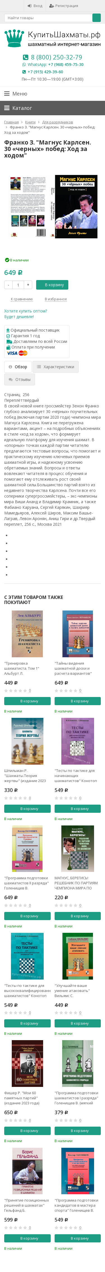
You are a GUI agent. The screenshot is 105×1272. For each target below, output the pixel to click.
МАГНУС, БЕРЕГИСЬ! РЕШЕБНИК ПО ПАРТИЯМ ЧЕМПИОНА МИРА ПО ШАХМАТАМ (76, 883)
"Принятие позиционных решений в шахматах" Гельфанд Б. (26, 1205)
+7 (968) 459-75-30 (65, 64)
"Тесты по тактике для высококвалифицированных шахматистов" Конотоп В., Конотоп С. (27, 990)
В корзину (51, 284)
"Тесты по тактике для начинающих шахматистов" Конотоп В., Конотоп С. (76, 775)
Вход (34, 5)
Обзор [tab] (18, 366)
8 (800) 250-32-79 (56, 57)
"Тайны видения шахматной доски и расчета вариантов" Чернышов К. (73, 668)
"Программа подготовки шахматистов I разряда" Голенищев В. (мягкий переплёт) (76, 1097)
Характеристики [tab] (55, 366)
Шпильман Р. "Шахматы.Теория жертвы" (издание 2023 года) (25, 775)
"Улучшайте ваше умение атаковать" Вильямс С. (72, 990)
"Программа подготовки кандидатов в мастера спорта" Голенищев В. (76, 1205)
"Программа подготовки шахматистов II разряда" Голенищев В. (26, 883)
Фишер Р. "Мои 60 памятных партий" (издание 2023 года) (21, 1097)
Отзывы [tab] (20, 379)
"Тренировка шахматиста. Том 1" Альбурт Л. (21, 668)
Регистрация (63, 5)
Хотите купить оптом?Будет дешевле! (25, 313)
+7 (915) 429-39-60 (45, 71)
